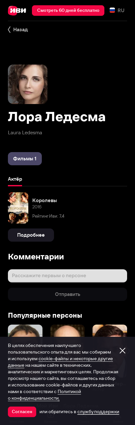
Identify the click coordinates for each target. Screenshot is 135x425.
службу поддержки (98, 411)
